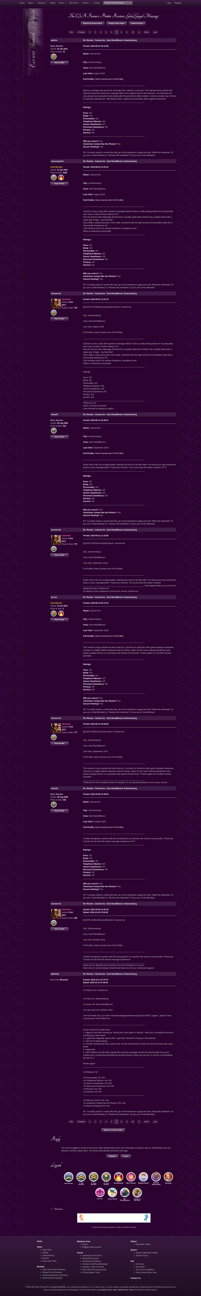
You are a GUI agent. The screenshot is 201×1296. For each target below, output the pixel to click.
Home (22, 3)
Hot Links (140, 1264)
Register (177, 3)
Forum (61, 3)
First (71, 32)
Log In (125, 1156)
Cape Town (47, 1250)
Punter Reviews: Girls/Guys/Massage (129, 16)
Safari (115, 1290)
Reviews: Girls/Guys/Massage (95, 1264)
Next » (146, 32)
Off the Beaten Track (91, 1272)
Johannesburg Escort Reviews (55, 1275)
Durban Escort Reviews (52, 1272)
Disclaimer (140, 1267)
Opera (131, 1290)
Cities (30, 3)
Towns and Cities (49, 1261)
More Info (73, 3)
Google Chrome (106, 1290)
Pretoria (45, 1258)
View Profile (59, 63)
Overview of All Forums (92, 1255)
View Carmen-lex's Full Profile (109, 79)
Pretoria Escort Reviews (52, 1278)
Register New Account (91, 1247)
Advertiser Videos (143, 1244)
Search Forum (137, 23)
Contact (96, 3)
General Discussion (90, 1258)
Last (155, 32)
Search (85, 3)
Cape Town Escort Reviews (53, 1269)
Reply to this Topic (116, 23)
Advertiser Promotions (91, 1261)
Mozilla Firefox (123, 1290)
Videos (53, 3)
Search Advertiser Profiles (147, 1253)
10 (133, 32)
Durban (45, 1252)
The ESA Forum (82, 16)
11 (139, 32)
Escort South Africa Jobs (146, 1272)
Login (168, 3)
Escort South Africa (59, 1287)
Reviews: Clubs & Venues (93, 1267)
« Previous (81, 32)
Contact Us (136, 1278)
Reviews (41, 3)
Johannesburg (48, 1255)
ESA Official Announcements (94, 1270)
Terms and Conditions (145, 1270)
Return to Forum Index (92, 23)
